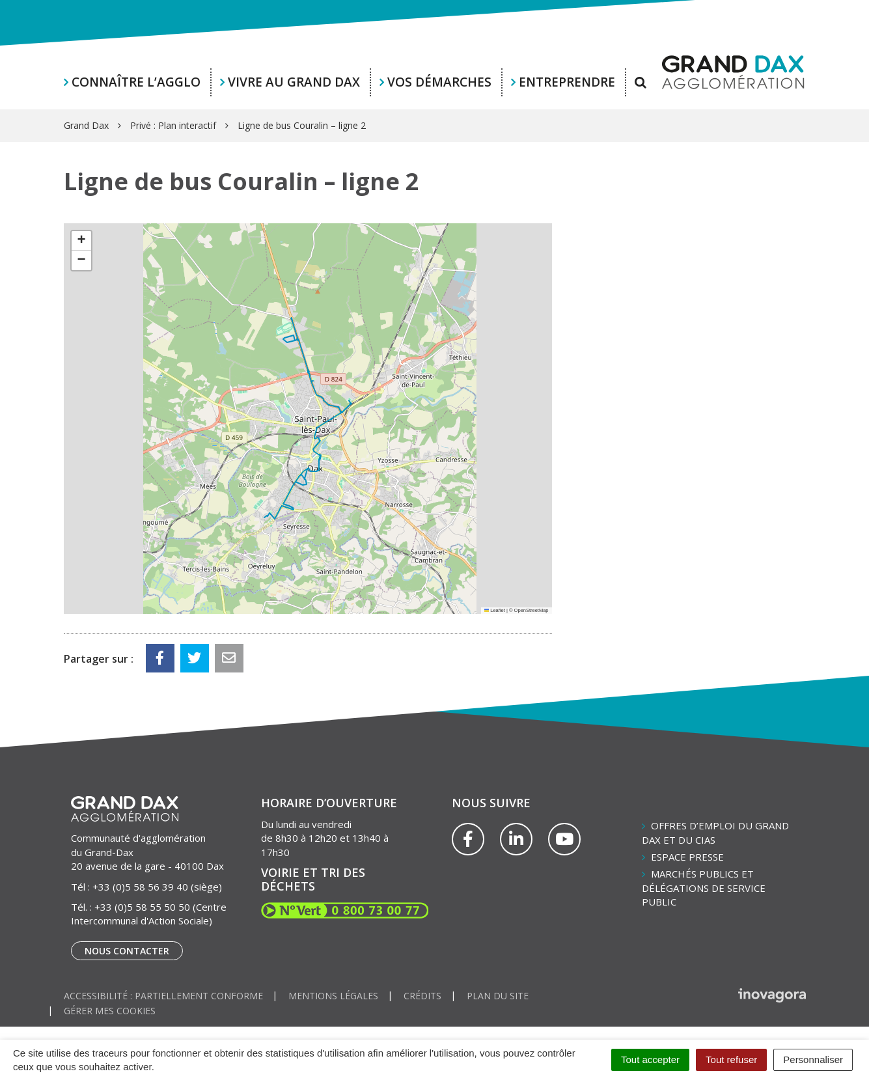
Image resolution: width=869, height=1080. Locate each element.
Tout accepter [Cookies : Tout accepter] (650, 1059)
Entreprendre (567, 82)
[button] (81, 241)
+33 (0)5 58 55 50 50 (142, 906)
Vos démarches (439, 82)
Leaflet (494, 610)
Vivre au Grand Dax (294, 82)
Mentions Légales (333, 996)
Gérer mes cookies (110, 1010)
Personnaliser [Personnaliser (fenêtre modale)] (813, 1059)
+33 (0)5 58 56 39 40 (140, 886)
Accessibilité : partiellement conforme (163, 996)
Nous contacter (127, 951)
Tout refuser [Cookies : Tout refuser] (731, 1059)
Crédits (422, 996)
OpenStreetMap (531, 610)
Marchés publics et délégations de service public (704, 887)
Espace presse (687, 856)
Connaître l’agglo (136, 82)
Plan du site (498, 996)
